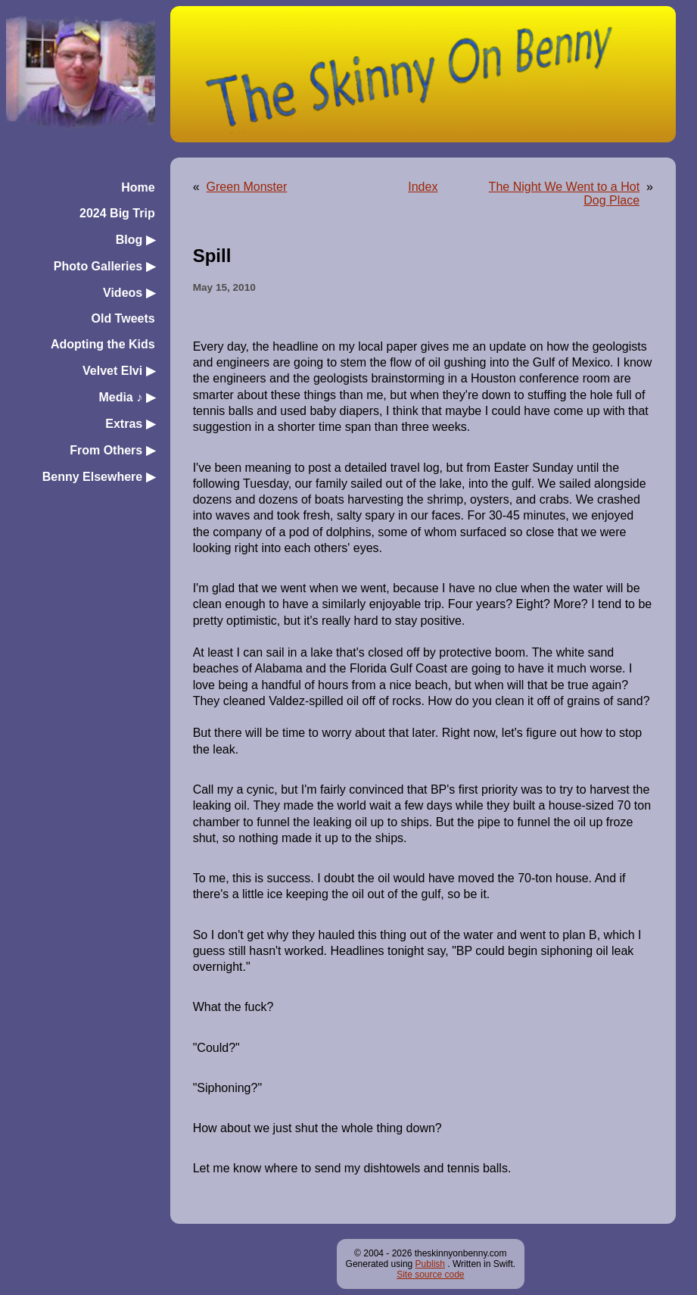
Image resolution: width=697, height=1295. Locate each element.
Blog (135, 239)
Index (422, 186)
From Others (112, 450)
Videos (129, 292)
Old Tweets (122, 318)
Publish (430, 1264)
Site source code (430, 1274)
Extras (129, 423)
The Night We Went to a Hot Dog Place (564, 193)
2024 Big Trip (117, 213)
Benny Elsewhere (98, 476)
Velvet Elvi (118, 370)
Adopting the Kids (103, 344)
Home (137, 187)
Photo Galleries (104, 266)
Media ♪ (126, 397)
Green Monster (247, 186)
